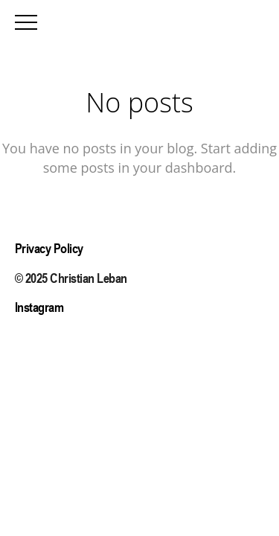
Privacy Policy (49, 248)
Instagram (39, 307)
